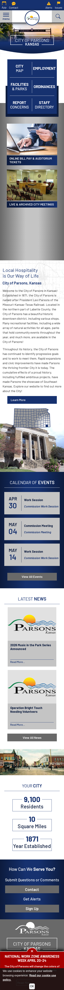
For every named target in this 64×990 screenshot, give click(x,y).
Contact (32, 889)
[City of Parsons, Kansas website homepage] (32, 928)
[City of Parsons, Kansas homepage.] (32, 18)
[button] (6, 16)
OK (32, 986)
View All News (32, 737)
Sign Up (32, 908)
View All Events (32, 576)
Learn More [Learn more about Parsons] (18, 400)
